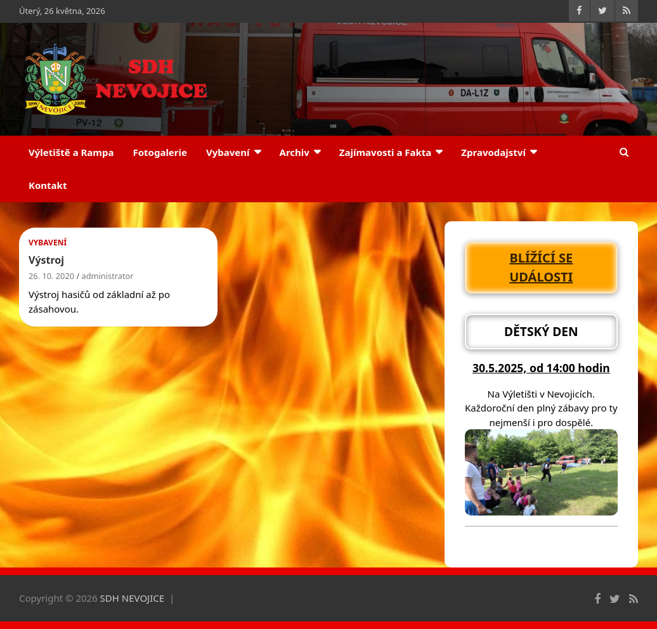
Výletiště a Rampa (71, 152)
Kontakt (48, 185)
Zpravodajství (493, 152)
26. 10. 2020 (51, 276)
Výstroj (46, 260)
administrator (108, 276)
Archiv (294, 152)
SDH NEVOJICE (132, 598)
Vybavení (228, 152)
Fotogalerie (160, 152)
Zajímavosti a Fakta (385, 152)
